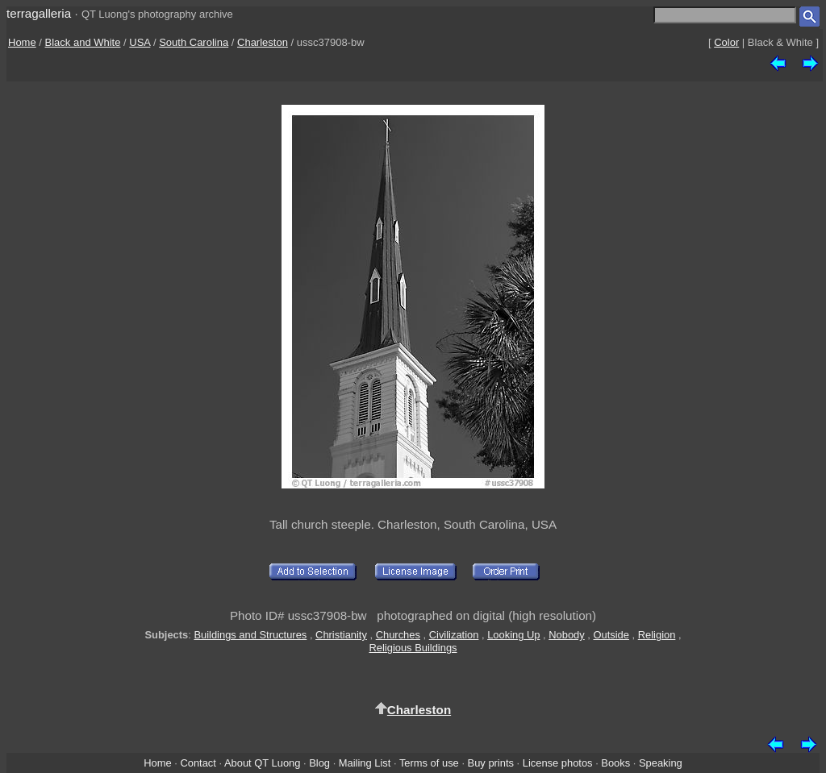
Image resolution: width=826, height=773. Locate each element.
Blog (319, 763)
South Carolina (193, 42)
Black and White (83, 42)
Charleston (262, 42)
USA (139, 42)
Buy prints (491, 763)
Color (726, 42)
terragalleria (38, 13)
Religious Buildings (413, 648)
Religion (657, 635)
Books (615, 763)
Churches (398, 635)
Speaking (660, 763)
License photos (558, 763)
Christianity (341, 635)
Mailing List (365, 763)
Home (22, 42)
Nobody (567, 635)
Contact (197, 763)
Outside (610, 635)
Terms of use (429, 763)
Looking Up (513, 635)
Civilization (454, 635)
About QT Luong (262, 763)
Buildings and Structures (250, 635)
